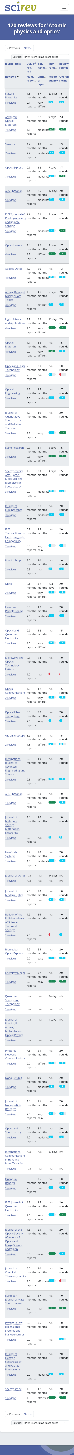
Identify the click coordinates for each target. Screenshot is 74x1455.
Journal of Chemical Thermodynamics (15, 1272)
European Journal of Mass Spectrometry (14, 1299)
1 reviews (10, 803)
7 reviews (10, 130)
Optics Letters (13, 245)
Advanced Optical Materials (11, 120)
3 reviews (10, 375)
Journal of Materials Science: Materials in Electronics (12, 824)
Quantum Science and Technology (12, 1000)
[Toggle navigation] (64, 7)
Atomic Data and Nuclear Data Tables (15, 296)
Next (28, 48)
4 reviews (10, 254)
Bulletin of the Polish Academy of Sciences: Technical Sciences (14, 922)
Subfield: (17, 56)
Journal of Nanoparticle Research (13, 1105)
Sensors (10, 144)
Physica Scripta (14, 560)
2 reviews (10, 546)
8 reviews (10, 102)
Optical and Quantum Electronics (12, 634)
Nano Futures (13, 1078)
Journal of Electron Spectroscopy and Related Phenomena (13, 1361)
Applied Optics (13, 268)
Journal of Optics (15, 875)
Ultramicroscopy (15, 735)
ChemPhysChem (15, 973)
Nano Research (14, 447)
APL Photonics (14, 794)
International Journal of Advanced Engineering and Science (15, 766)
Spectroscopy (13, 1389)
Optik (8, 584)
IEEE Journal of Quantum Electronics (14, 1206)
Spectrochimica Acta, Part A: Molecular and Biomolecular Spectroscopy (14, 478)
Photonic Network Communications (15, 1054)
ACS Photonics (14, 191)
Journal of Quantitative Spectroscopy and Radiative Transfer (13, 420)
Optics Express (14, 167)
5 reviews (10, 200)
